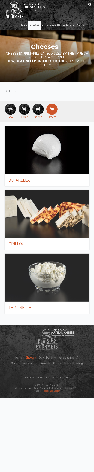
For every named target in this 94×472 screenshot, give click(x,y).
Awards (45, 363)
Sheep (38, 111)
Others (52, 111)
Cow (10, 111)
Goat (24, 111)
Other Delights (51, 24)
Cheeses (34, 24)
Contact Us (63, 377)
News (40, 377)
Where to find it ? (73, 24)
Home (23, 24)
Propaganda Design (51, 391)
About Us (29, 377)
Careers (50, 377)
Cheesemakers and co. (24, 363)
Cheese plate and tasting (68, 363)
